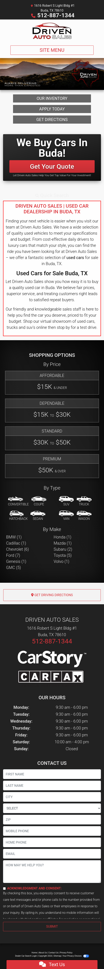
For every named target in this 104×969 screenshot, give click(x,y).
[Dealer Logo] (52, 31)
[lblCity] (52, 797)
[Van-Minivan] (66, 515)
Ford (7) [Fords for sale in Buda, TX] (13, 555)
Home (34, 953)
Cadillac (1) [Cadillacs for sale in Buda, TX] (16, 543)
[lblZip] (52, 819)
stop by (63, 327)
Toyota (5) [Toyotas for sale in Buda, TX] (63, 555)
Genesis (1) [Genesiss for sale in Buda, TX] (16, 561)
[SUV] (66, 501)
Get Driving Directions (52, 595)
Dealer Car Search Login (26, 956)
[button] (52, 195)
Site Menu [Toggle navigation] (52, 50)
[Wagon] (84, 515)
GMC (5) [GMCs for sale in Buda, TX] (13, 567)
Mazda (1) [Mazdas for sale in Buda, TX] (63, 543)
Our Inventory (52, 98)
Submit (52, 926)
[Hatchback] (18, 515)
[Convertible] (18, 501)
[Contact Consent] (4, 888)
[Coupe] (38, 501)
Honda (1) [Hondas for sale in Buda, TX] (62, 537)
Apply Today (52, 109)
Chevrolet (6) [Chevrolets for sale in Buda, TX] (17, 549)
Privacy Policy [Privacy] (66, 953)
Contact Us (53, 953)
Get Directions (52, 119)
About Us (43, 953)
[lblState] (52, 808)
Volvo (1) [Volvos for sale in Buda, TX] (61, 561)
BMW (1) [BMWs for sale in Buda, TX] (14, 537)
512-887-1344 (55, 15)
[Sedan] (37, 515)
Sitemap (57, 956)
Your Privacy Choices (76, 956)
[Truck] (84, 501)
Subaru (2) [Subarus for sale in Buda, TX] (63, 549)
